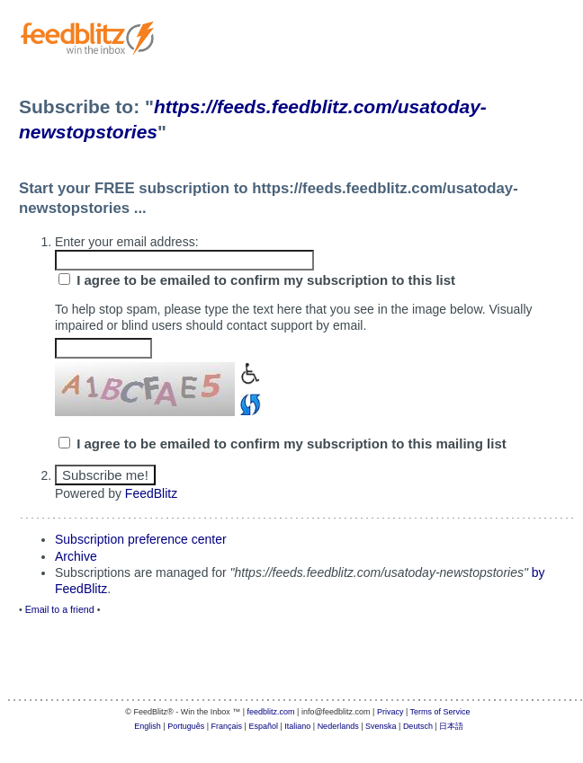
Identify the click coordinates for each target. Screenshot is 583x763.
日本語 (451, 726)
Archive (76, 556)
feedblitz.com (271, 711)
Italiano (297, 726)
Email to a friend (59, 609)
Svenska (381, 726)
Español (263, 726)
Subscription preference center (141, 539)
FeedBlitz (151, 493)
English (147, 726)
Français (227, 726)
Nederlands (338, 726)
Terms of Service (440, 711)
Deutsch (418, 726)
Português (185, 726)
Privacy (390, 711)
